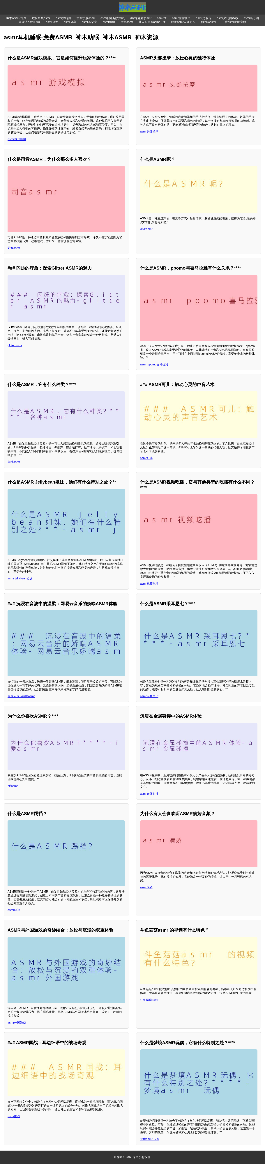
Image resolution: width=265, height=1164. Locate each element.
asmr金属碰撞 (149, 793)
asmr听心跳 (251, 18)
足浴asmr (127, 22)
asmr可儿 (146, 458)
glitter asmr (15, 345)
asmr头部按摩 (149, 131)
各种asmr (14, 462)
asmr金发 (52, 22)
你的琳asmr (208, 22)
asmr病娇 (146, 887)
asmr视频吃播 (149, 583)
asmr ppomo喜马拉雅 (154, 364)
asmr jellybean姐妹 (20, 578)
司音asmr (14, 248)
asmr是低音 (203, 18)
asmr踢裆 (14, 910)
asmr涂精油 (63, 18)
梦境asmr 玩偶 (149, 1139)
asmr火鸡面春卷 (227, 18)
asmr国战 (14, 1116)
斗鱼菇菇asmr (149, 999)
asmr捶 (162, 18)
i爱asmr (13, 786)
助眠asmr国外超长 (183, 22)
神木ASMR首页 (16, 18)
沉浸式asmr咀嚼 (29, 22)
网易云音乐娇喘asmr (21, 696)
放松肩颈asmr (41, 18)
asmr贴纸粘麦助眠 (112, 18)
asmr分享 (70, 22)
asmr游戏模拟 (17, 139)
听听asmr (146, 229)
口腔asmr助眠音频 (234, 22)
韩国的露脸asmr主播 (152, 22)
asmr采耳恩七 (149, 696)
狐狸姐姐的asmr (141, 18)
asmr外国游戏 (17, 1022)
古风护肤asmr (86, 18)
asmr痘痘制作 (181, 18)
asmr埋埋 (109, 22)
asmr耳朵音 (89, 22)
